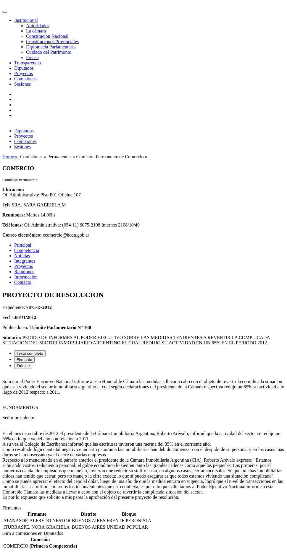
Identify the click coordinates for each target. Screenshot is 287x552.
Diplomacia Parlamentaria (50, 46)
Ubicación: (13, 189)
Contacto (22, 282)
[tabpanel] (143, 439)
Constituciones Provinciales (52, 41)
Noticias (22, 255)
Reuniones (24, 271)
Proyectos (23, 73)
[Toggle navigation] (4, 12)
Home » (10, 156)
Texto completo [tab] (30, 353)
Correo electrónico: (22, 234)
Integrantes (24, 260)
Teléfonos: (12, 224)
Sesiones (22, 84)
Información (26, 276)
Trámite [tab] (23, 366)
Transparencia (27, 62)
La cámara (36, 30)
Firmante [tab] (24, 359)
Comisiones (25, 78)
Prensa (32, 57)
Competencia (26, 250)
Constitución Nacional (47, 36)
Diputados (24, 68)
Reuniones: (13, 214)
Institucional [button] (26, 20)
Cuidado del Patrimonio (48, 52)
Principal (22, 244)
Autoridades (37, 25)
